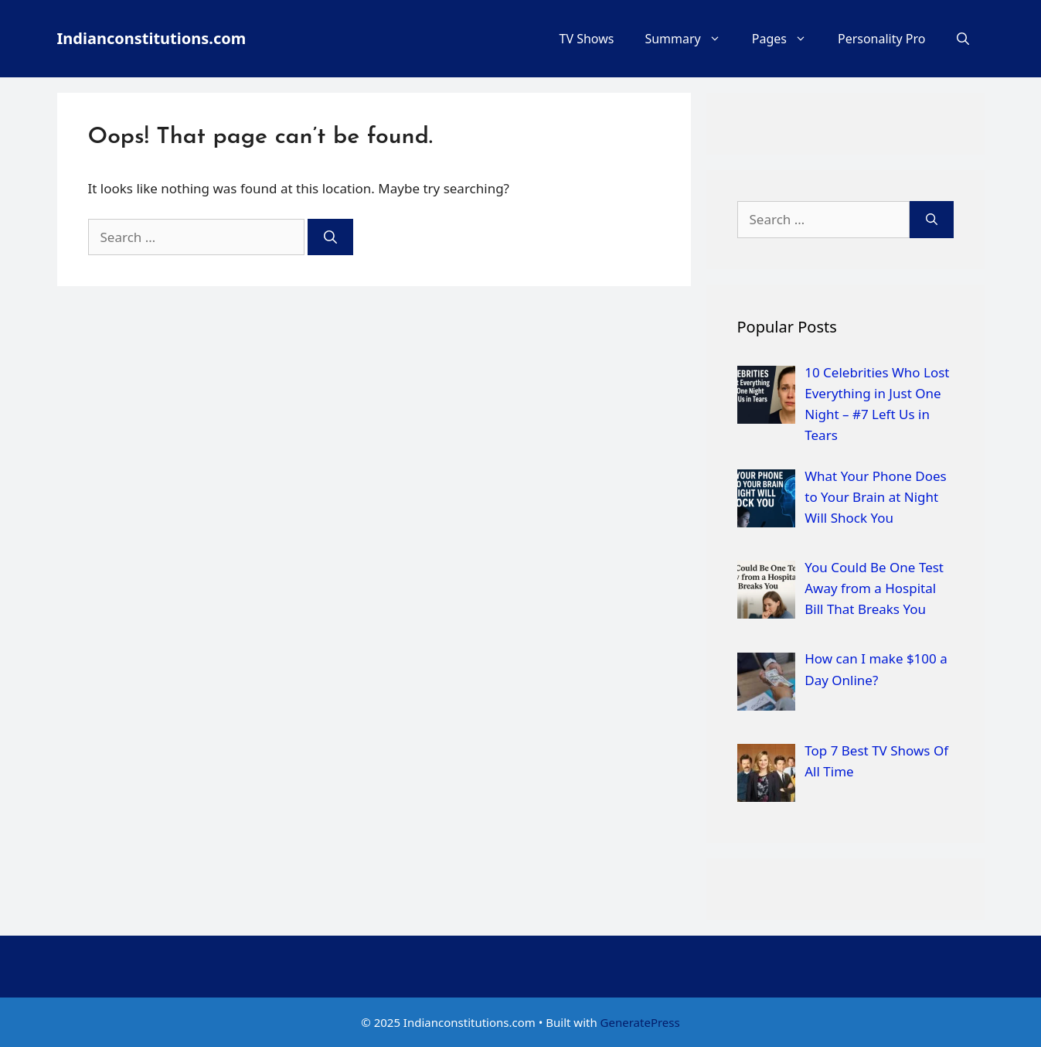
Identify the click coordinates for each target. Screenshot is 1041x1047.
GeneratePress (640, 1022)
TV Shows (587, 38)
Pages (787, 38)
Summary (690, 38)
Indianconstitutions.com (152, 38)
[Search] (330, 237)
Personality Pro (882, 38)
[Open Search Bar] (963, 38)
